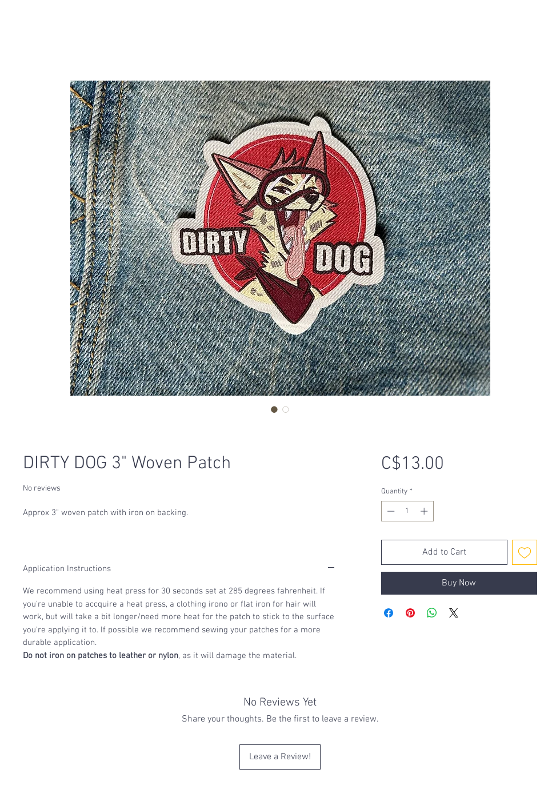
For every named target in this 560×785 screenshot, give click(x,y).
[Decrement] (390, 511)
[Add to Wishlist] (524, 552)
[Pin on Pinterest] (410, 613)
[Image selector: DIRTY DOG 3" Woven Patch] (274, 409)
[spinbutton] (407, 511)
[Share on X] (454, 613)
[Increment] (425, 511)
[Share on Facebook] (388, 613)
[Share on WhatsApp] (432, 613)
